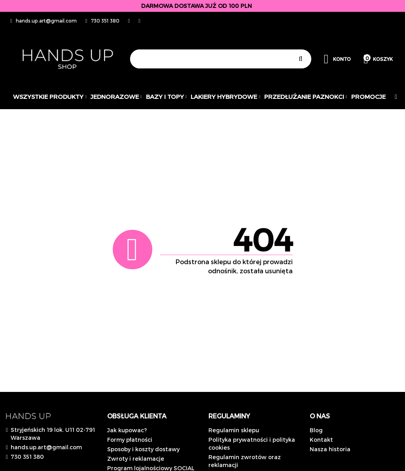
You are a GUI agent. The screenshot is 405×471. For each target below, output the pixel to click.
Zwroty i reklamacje (135, 458)
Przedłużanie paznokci (305, 96)
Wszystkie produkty (50, 96)
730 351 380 (27, 456)
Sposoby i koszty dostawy (143, 449)
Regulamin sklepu (233, 430)
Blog (316, 430)
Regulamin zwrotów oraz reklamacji (244, 461)
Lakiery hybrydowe (225, 96)
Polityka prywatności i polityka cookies (251, 443)
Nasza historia (330, 449)
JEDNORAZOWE (116, 96)
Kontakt (321, 439)
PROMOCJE (368, 96)
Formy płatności (129, 439)
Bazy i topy (166, 96)
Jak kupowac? (127, 430)
